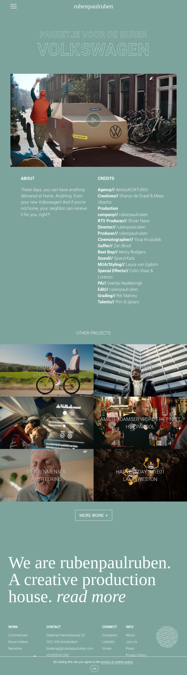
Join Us (131, 641)
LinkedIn (108, 641)
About (130, 635)
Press (130, 648)
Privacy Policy (136, 655)
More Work (93, 515)
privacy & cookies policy (117, 662)
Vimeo (107, 648)
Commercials (18, 635)
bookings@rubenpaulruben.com (69, 648)
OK (95, 668)
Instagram (109, 635)
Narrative (15, 648)
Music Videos (18, 641)
